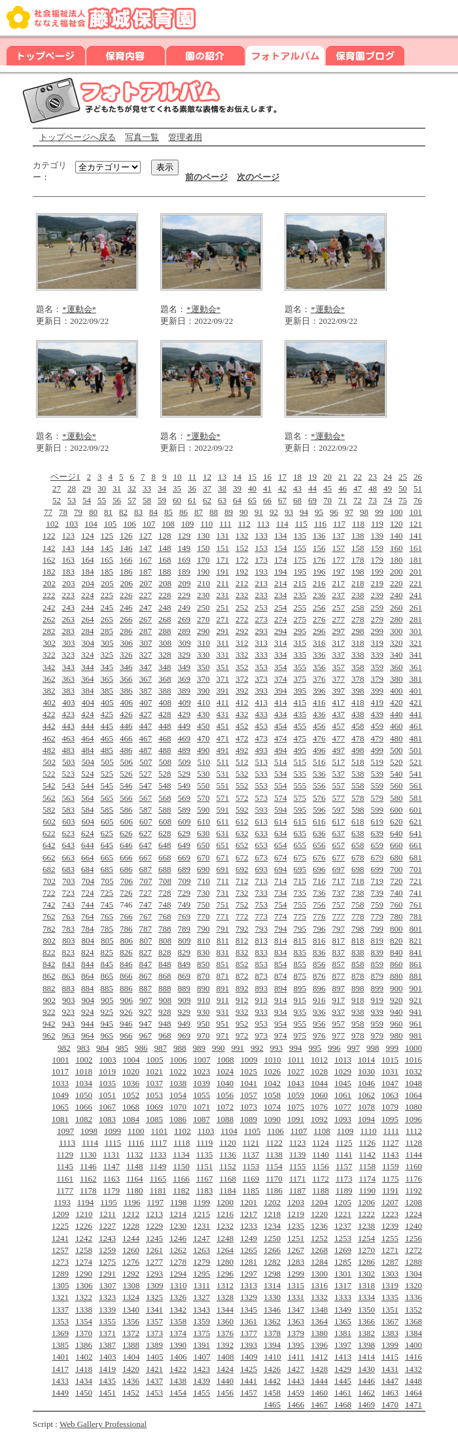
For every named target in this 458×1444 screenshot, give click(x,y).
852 (242, 964)
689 (184, 869)
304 (87, 643)
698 (357, 869)
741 (416, 893)
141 (416, 535)
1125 (344, 1143)
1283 (295, 1262)
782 (49, 929)
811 (223, 940)
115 (301, 524)
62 (207, 500)
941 (416, 1012)
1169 (251, 1179)
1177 (65, 1190)
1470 (389, 1404)
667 (145, 857)
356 (319, 667)
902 (49, 1000)
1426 (272, 1369)
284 (87, 631)
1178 (88, 1190)
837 (338, 952)
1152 (227, 1166)
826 (126, 952)
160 (396, 548)
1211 (107, 1214)
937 (338, 1012)
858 (357, 964)
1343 (201, 1309)
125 (107, 535)
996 (334, 1048)
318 (357, 643)
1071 (201, 1107)
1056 (225, 1095)
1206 (366, 1202)
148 (164, 548)
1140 (320, 1154)
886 (126, 988)
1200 (225, 1202)
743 (68, 904)
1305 (60, 1285)
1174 (367, 1179)
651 (223, 845)
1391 (201, 1345)
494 (280, 750)
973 (261, 1035)
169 (184, 560)
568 (164, 798)
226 (126, 595)
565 (107, 798)
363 (68, 679)
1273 (60, 1262)
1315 (295, 1285)
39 (237, 488)
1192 (413, 1190)
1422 (177, 1369)
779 (377, 916)
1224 (413, 1214)
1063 (389, 1095)
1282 (272, 1262)
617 (338, 821)
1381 (342, 1333)
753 (261, 904)
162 (49, 560)
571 (223, 798)
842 (49, 964)
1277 (154, 1262)
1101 (159, 1131)
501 (416, 750)
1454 (177, 1393)
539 (377, 774)
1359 (201, 1321)
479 (377, 738)
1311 (201, 1285)
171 (223, 560)
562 (49, 798)
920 (396, 1000)
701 (416, 869)
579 (377, 798)
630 (203, 833)
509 (184, 762)
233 (261, 595)
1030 (366, 1071)
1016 (413, 1060)
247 (145, 607)
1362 (272, 1321)
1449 (60, 1393)
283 (68, 631)
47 (357, 488)
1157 (344, 1166)
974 (280, 1035)
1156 (320, 1166)
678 (357, 857)
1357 (154, 1321)
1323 (107, 1297)
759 (377, 904)
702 (49, 881)
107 (149, 524)
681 (416, 857)
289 (184, 631)
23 (372, 477)
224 (87, 595)
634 (280, 833)
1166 (181, 1179)
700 (396, 869)
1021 (154, 1071)
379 (377, 679)
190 (203, 571)
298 (357, 631)
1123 (297, 1143)
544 (87, 785)
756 (319, 904)
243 (68, 607)
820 (396, 940)
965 (107, 1035)
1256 (413, 1238)
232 (242, 595)
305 (107, 643)
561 (416, 785)
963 (68, 1035)
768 (164, 916)
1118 (181, 1143)
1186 (274, 1190)
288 (164, 631)
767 (145, 916)
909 (184, 1000)
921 (416, 1000)
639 (377, 833)
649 (184, 845)
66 (267, 500)
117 (339, 524)
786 (126, 929)
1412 (319, 1357)
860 (396, 964)
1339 (107, 1309)
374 (280, 679)
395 (300, 691)
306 (126, 643)
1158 (367, 1166)
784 (87, 929)
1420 (130, 1369)
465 (107, 738)
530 (203, 774)
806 (126, 940)
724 (87, 893)
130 (203, 535)
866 (126, 976)
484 (87, 750)
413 (261, 702)
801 (416, 929)
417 (338, 702)
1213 (154, 1214)
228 (164, 595)
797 (338, 929)
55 (101, 500)
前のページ (206, 177)
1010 (272, 1060)
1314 (272, 1285)
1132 (134, 1154)
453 (261, 726)
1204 (319, 1202)
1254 (366, 1238)
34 (162, 488)
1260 (130, 1250)
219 (377, 583)
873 (261, 976)
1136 (227, 1154)
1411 (295, 1357)
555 (300, 785)
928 (164, 1012)
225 (107, 595)
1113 (67, 1143)
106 (129, 524)
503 (68, 762)
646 (126, 845)
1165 (158, 1179)
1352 (413, 1309)
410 (203, 702)
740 (396, 893)
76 (418, 500)
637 (338, 833)
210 (203, 583)
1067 (107, 1107)
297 (338, 631)
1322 (83, 1297)
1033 (60, 1083)
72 (357, 500)
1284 (319, 1262)
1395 (295, 1345)
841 (416, 952)
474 (280, 738)
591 (223, 810)
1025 (248, 1071)
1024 (225, 1071)
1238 (366, 1226)
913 (261, 1000)
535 (300, 774)
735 (300, 893)
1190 (367, 1190)
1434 (83, 1381)
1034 (83, 1083)
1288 (413, 1262)
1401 (60, 1357)
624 (87, 833)
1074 (272, 1107)
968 (164, 1035)
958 (357, 1024)
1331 (295, 1297)
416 (319, 702)
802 (49, 940)
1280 (225, 1262)
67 (282, 500)
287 (145, 631)
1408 (225, 1357)
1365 (342, 1321)
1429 (342, 1369)
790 (203, 929)
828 (164, 952)
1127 (390, 1143)
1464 (413, 1393)
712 (242, 881)
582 (49, 810)
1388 (130, 1345)
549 (184, 785)
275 (300, 619)
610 (203, 821)
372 (242, 679)
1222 (366, 1214)
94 (304, 512)
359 (377, 667)
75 (402, 500)
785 (107, 929)
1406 (177, 1357)
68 (297, 500)
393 (261, 691)
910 (203, 1000)
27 (56, 488)
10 (177, 477)
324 (87, 655)
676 (319, 857)
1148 (134, 1166)
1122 (274, 1143)
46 (342, 488)
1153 (251, 1166)
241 (416, 595)
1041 (248, 1083)
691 (223, 869)
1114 (90, 1143)
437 (338, 714)
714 (280, 881)
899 (377, 988)
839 (377, 952)
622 (49, 833)
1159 (390, 1166)
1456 (225, 1393)
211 (223, 583)
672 (242, 857)
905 (107, 1000)
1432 (413, 1369)
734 (280, 893)
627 (145, 833)
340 (396, 655)
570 (203, 798)
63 (222, 500)
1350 (366, 1309)
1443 (295, 1381)
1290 (83, 1273)
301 (416, 631)
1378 (272, 1333)
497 (338, 750)
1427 (295, 1369)
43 (297, 488)
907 (145, 1000)
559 (377, 785)
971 (223, 1035)
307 (145, 643)
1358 (177, 1321)
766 (126, 916)
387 (145, 691)
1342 (177, 1309)
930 (203, 1012)
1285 (342, 1262)
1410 (272, 1357)
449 (184, 726)
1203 (295, 1202)
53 (71, 500)
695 (300, 869)
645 (107, 845)
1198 (178, 1202)
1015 (389, 1060)
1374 (177, 1333)
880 (396, 976)
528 (164, 774)
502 (49, 762)
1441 (248, 1381)
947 (145, 1024)
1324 (130, 1297)
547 (145, 785)
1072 (225, 1107)
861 (416, 964)
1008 (225, 1060)
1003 (107, 1060)
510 (203, 762)
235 (300, 595)
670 (203, 857)
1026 (272, 1071)
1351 (389, 1309)
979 (377, 1035)
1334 (366, 1297)
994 (295, 1048)
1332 (319, 1297)
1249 (248, 1238)
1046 (366, 1083)
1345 (248, 1309)
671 (223, 857)
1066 (83, 1107)
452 (242, 726)
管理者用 (185, 137)
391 (223, 691)
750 (203, 904)
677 (338, 857)
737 (338, 893)
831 (223, 952)
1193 (62, 1202)
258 (357, 607)
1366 (366, 1321)
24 (387, 477)
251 (223, 607)
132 (242, 535)
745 (107, 904)
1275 (107, 1262)
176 (319, 560)
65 (252, 500)
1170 (274, 1179)
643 (68, 845)
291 (223, 631)
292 (242, 631)
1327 (201, 1297)
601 (416, 810)
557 (338, 785)
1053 (154, 1095)
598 (357, 810)
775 (300, 916)
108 (168, 524)
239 (377, 595)
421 (416, 702)
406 (126, 702)
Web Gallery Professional (103, 1424)
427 (145, 714)
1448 (413, 1381)
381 (416, 679)
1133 (158, 1154)
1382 (366, 1333)
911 (223, 1000)
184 (87, 571)
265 (107, 619)
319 (377, 643)
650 (203, 845)
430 (203, 714)
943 (68, 1024)
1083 (107, 1119)
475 (300, 738)
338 (357, 655)
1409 (248, 1357)
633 (261, 833)
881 (416, 976)
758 (357, 904)
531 (223, 774)
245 (107, 607)
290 (203, 631)
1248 (225, 1238)
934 (280, 1012)
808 (164, 940)
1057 (248, 1095)
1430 (366, 1369)
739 (377, 893)
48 (372, 488)
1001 (60, 1060)
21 (342, 477)
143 (68, 548)
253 (261, 607)
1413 (342, 1357)
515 (300, 762)
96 (334, 512)
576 (319, 798)
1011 (295, 1060)
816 (319, 940)
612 (242, 821)
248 (164, 607)
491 (223, 750)
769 (184, 916)
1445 (342, 1381)
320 (396, 643)
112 (244, 524)
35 (177, 488)
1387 (107, 1345)
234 (280, 595)
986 (141, 1048)
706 (126, 881)
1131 (111, 1154)
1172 (320, 1179)
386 (126, 691)
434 (280, 714)
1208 (413, 1202)
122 (49, 535)
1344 (225, 1309)
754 (280, 904)
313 (261, 643)
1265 (248, 1250)
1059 (295, 1095)
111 (225, 524)
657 (338, 845)
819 (377, 940)
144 (87, 548)
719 (377, 881)
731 (223, 893)
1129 (65, 1154)
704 (87, 881)
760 (396, 904)
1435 (107, 1381)
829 (184, 952)
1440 (225, 1381)
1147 (111, 1166)
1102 (182, 1131)
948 (164, 1024)
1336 (413, 1297)
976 (319, 1035)
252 (242, 607)
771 (223, 916)
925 (107, 1012)
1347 (295, 1309)
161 (416, 548)
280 (396, 619)
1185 (251, 1190)
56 (117, 500)
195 (300, 571)
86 (183, 512)
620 (396, 821)
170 (203, 560)
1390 (177, 1345)
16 (267, 477)
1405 (154, 1357)
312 (242, 643)
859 (377, 964)
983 (83, 1048)
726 (126, 893)
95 (319, 512)
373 (261, 679)
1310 (177, 1285)
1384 (413, 1333)
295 (300, 631)
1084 (130, 1119)
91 (259, 512)
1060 (319, 1095)
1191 (390, 1190)
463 (68, 738)
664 (87, 857)
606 (126, 821)
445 (107, 726)
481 (416, 738)
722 (49, 893)
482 (49, 750)
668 (164, 857)
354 (280, 667)
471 (223, 738)
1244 (130, 1238)
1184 (227, 1190)
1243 (107, 1238)
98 (364, 512)
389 (184, 691)
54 (86, 500)
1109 (345, 1131)
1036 (130, 1083)
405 (107, 702)
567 (145, 798)
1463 (389, 1393)
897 (338, 988)
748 (164, 904)
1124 (320, 1143)
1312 (225, 1285)
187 (145, 571)
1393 (248, 1345)
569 (184, 798)
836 (319, 952)
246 (126, 607)
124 (87, 535)
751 (223, 904)
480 (396, 738)
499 (377, 750)
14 (237, 477)
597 (338, 810)
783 (68, 929)
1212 (130, 1214)
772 (242, 916)
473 (261, 738)
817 (338, 940)
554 (280, 785)
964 (87, 1035)
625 (107, 833)
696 (319, 869)
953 (261, 1024)
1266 (272, 1250)
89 (228, 512)
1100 (136, 1131)
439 (377, 714)
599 (377, 810)
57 (132, 500)
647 (145, 845)
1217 (248, 1214)
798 (357, 929)
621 (416, 821)
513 (261, 762)
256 (319, 607)
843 (68, 964)
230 (203, 595)
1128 (413, 1143)
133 (261, 535)
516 (319, 762)
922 (49, 1012)
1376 (225, 1333)
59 (162, 500)
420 (396, 702)
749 (184, 904)
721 (416, 881)
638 (357, 833)
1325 (154, 1297)
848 (164, 964)
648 (164, 845)
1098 (88, 1131)
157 (338, 548)
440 (396, 714)
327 (145, 655)
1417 (60, 1369)
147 (145, 548)
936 (319, 1012)
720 (396, 881)
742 (49, 904)
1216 (225, 1214)
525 (107, 774)
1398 (366, 1345)
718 (357, 881)
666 (126, 857)
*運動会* (79, 309)
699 (377, 869)
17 (282, 477)
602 (49, 821)
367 (145, 679)
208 (164, 583)
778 (357, 916)
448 (164, 726)
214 (280, 583)
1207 (389, 1202)
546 (126, 785)
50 (402, 488)
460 (396, 726)
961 (416, 1024)
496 (319, 750)
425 (107, 714)
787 (145, 929)
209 (184, 583)
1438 (177, 1381)
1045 (342, 1083)
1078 (366, 1107)
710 (203, 881)
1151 (204, 1166)
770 (203, 916)
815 (300, 940)
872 (242, 976)
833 (261, 952)
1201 (248, 1202)
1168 (227, 1179)
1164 (134, 1179)
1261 (154, 1250)
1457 (248, 1393)
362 (49, 679)
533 (261, 774)
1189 (344, 1190)
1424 (225, 1369)
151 (223, 548)
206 (126, 583)
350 (203, 667)
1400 (413, 1345)
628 (164, 833)
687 (145, 869)
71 (342, 500)
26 (418, 477)
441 (416, 714)
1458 (272, 1393)
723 (68, 893)
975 (300, 1035)
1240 (413, 1226)
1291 (107, 1273)
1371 (107, 1333)
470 (203, 738)
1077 (342, 1107)
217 (338, 583)
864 (87, 976)
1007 (201, 1060)
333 (261, 655)
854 (280, 964)
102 (52, 524)
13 (222, 477)
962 (49, 1035)
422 (49, 714)
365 (107, 679)
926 (126, 1012)
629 (184, 833)
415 (300, 702)
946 (126, 1024)
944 (87, 1024)
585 (107, 810)
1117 (158, 1143)
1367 (389, 1321)
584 (87, 810)
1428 (319, 1369)
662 (49, 857)
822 (49, 952)
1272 (413, 1250)
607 (145, 821)
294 (280, 631)
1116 (136, 1143)
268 (164, 619)
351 (223, 667)
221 (416, 583)
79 (78, 512)
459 (377, 726)
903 (68, 1000)
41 (267, 488)
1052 (130, 1095)
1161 (65, 1179)
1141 (344, 1154)
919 (377, 1000)
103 (72, 524)
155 (300, 548)
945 (107, 1024)
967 (145, 1035)
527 (145, 774)
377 (338, 679)
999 (392, 1048)
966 (126, 1035)
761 (416, 904)
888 (164, 988)
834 (280, 952)
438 (357, 714)
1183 (204, 1190)
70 (327, 500)
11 (192, 477)
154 (280, 548)
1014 (366, 1060)
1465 (272, 1404)
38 (222, 488)
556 (319, 785)
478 (357, 738)
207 (145, 583)
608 (164, 821)
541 (416, 774)
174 (280, 560)
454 (280, 726)
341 (416, 655)
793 (261, 929)
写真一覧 (142, 137)
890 (203, 988)
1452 (130, 1393)
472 (242, 738)
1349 (342, 1309)
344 (87, 667)
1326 (177, 1297)
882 (49, 988)
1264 (225, 1250)
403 (68, 702)
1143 (390, 1154)
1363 (295, 1321)
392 (242, 691)
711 (223, 881)
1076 (319, 1107)
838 (357, 952)
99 (379, 512)
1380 (319, 1333)
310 (203, 643)
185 (107, 571)
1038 (177, 1083)
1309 (154, 1285)
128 (164, 535)
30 (101, 488)
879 (377, 976)
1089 (248, 1119)
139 (377, 535)
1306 (83, 1285)
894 (280, 988)
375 (300, 679)
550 (203, 785)
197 (338, 571)
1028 (319, 1071)
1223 (389, 1214)
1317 (342, 1285)
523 (68, 774)
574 (280, 798)
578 (357, 798)
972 (242, 1035)
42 (282, 488)
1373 (154, 1333)
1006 (177, 1060)
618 (357, 821)
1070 (177, 1107)
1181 (158, 1190)
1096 (413, 1119)
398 (357, 691)
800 (396, 929)
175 (300, 560)
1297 (248, 1273)
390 (203, 691)
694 (280, 869)
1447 (389, 1381)
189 (184, 571)
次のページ (258, 177)
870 (203, 976)
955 (300, 1024)
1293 (154, 1273)
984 (102, 1048)
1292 (130, 1273)
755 (300, 904)
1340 (130, 1309)
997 (354, 1048)
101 (416, 512)
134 (280, 535)
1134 (181, 1154)
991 (238, 1048)
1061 (342, 1095)
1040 (225, 1083)
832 (242, 952)
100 (396, 512)
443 (68, 726)
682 (49, 869)
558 (357, 785)
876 (319, 976)
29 (86, 488)
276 (319, 619)
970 (203, 1035)
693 (261, 869)
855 (300, 964)
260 (396, 607)
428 (164, 714)
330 (203, 655)
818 (357, 940)
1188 (320, 1190)
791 (223, 929)
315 (300, 643)
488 (164, 750)
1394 (272, 1345)
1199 (201, 1202)
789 (184, 929)
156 (319, 548)
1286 (366, 1262)
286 (126, 631)
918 (357, 1000)
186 (126, 571)
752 (242, 904)
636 (319, 833)
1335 (389, 1297)
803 (68, 940)
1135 (204, 1154)
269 (184, 619)
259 (377, 607)
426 (126, 714)
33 (147, 488)
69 (312, 500)
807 (145, 940)
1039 (201, 1083)
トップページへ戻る (77, 137)
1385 (60, 1345)
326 (126, 655)
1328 (225, 1297)
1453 (154, 1393)
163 (68, 560)
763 (68, 916)
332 (242, 655)
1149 (158, 1166)
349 (184, 667)
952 (242, 1024)
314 (280, 643)
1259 (107, 1250)
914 (280, 1000)
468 (164, 738)
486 (126, 750)
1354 (83, 1321)
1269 (342, 1250)
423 (68, 714)
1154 (274, 1166)
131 (223, 535)
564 (87, 798)
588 (164, 810)
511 (223, 762)
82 (123, 512)
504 (87, 762)
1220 (319, 1214)
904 (87, 1000)
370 (203, 679)
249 (184, 607)
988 (179, 1048)
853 (261, 964)
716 (319, 881)
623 (68, 833)
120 (396, 524)
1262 (177, 1250)
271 (223, 619)
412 (242, 702)
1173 (344, 1179)
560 (396, 785)
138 (357, 535)
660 (396, 845)
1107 (299, 1131)
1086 (177, 1119)
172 (242, 560)
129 (184, 535)
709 (184, 881)
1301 (342, 1273)
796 (319, 929)
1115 (113, 1143)
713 (261, 881)
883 (68, 988)
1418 (83, 1369)
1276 (130, 1262)
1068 (130, 1107)
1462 (366, 1393)
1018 (83, 1071)
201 (416, 571)
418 (357, 702)
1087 (201, 1119)
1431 (389, 1369)
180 (396, 560)
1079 (389, 1107)
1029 (342, 1071)
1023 (201, 1071)
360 (396, 667)
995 (315, 1048)
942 (49, 1024)
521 (416, 762)
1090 (272, 1119)
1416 (413, 1357)
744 (87, 904)
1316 (319, 1285)
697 (338, 869)
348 (164, 667)
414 (280, 702)
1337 (60, 1309)
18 (297, 477)
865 (107, 976)
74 (387, 500)
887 (145, 988)
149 (184, 548)
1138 (274, 1154)
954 (280, 1024)
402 (49, 702)
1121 (251, 1143)
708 (164, 881)
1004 (130, 1060)
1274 (83, 1262)
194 (280, 571)
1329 (248, 1297)
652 (242, 845)
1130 (88, 1154)
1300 (319, 1273)
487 (145, 750)
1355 (107, 1321)
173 (261, 560)
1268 (319, 1250)
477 (338, 738)
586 (126, 810)
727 (145, 893)
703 (68, 881)
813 (261, 940)
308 (164, 643)
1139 (297, 1154)
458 (357, 726)
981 (416, 1035)
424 (87, 714)
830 (203, 952)
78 (63, 512)
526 (126, 774)
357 (338, 667)
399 (377, 691)
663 (68, 857)
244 (87, 607)
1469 (366, 1404)
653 (261, 845)
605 (107, 821)
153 (261, 548)
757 (338, 904)
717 (338, 881)
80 (93, 512)
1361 (248, 1321)
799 (377, 929)
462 (49, 738)
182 (49, 571)
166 (126, 560)
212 (242, 583)
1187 (297, 1190)
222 (49, 595)
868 (164, 976)
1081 (60, 1119)
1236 (319, 1226)
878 (357, 976)
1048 (413, 1083)
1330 (272, 1297)
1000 (413, 1048)
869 (184, 976)
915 (300, 1000)
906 (126, 1000)
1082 (83, 1119)
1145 (65, 1166)
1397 (342, 1345)
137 (338, 535)
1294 (177, 1273)
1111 (391, 1131)
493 (261, 750)
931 (223, 1012)
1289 (60, 1273)
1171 (297, 1179)
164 (87, 560)
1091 (295, 1119)
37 (207, 488)
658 (357, 845)
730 (203, 893)
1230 (177, 1226)
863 (68, 976)
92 (274, 512)
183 (68, 571)
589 (184, 810)
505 (107, 762)
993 (276, 1048)
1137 (251, 1154)
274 (280, 619)
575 (300, 798)
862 (49, 976)
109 (187, 524)
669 (184, 857)
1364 (319, 1321)
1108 (321, 1131)
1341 (154, 1309)
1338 (83, 1309)
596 (319, 810)
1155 (297, 1166)
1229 (154, 1226)
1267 (295, 1250)
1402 (83, 1357)
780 (396, 916)
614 (280, 821)
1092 (319, 1119)
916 (319, 1000)
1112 (414, 1131)
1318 (366, 1285)
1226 (83, 1226)
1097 (65, 1131)
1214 (177, 1214)
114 (282, 524)
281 (416, 619)
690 (203, 869)
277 (338, 619)
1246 (177, 1238)
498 (357, 750)
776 (319, 916)
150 (203, 548)
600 (396, 810)
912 (242, 1000)
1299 (295, 1273)
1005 (154, 1060)
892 (242, 988)
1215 (201, 1214)
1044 (319, 1083)
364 (87, 679)
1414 (366, 1357)
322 (49, 655)
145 (107, 548)
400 (396, 691)
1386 (83, 1345)
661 (416, 845)
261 (416, 607)
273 (261, 619)
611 (223, 821)
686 (126, 869)
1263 (201, 1250)
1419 (107, 1369)
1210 (83, 1214)
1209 (60, 1214)
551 (223, 785)
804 (87, 940)
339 (377, 655)
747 (145, 904)
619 (377, 821)
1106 (275, 1131)
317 (338, 643)
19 (312, 477)
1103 (206, 1131)
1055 (201, 1095)
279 (377, 619)
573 (261, 798)
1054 (177, 1095)
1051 (107, 1095)
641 (416, 833)
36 (192, 488)
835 (300, 952)
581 (416, 798)
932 (242, 1012)
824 (87, 952)
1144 (413, 1154)
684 (87, 869)
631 (223, 833)
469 (184, 738)
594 (280, 810)
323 (68, 655)
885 (107, 988)
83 (138, 512)
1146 (88, 1166)
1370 (83, 1333)
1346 (272, 1309)
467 (145, 738)
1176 (413, 1179)
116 (320, 524)
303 (68, 643)
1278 (177, 1262)
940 (396, 1012)
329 (184, 655)
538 (357, 774)
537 (338, 774)
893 (261, 988)
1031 (389, 1071)
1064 (413, 1095)
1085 (154, 1119)
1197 (155, 1202)
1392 (225, 1345)
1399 (389, 1345)
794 (280, 929)
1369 (60, 1333)
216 (319, 583)
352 (242, 667)
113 (263, 524)
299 (377, 631)
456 (319, 726)
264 (87, 619)
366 (126, 679)
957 (338, 1024)
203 (68, 583)
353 (261, 667)
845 (107, 964)
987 (160, 1048)
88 (213, 512)
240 (396, 595)
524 (87, 774)
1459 (295, 1393)
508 (164, 762)
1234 (272, 1226)
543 (68, 785)
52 (56, 500)
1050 (83, 1095)
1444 (319, 1381)
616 (319, 821)
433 (261, 714)
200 (396, 571)
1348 (319, 1309)
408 (164, 702)
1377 (248, 1333)
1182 (181, 1190)
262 (49, 619)
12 (207, 477)
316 (319, 643)
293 (261, 631)
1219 (295, 1214)
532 (242, 774)
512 (242, 762)
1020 (130, 1071)
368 (164, 679)
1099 (112, 1131)
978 (357, 1035)
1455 (201, 1393)
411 (223, 702)
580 (396, 798)
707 (145, 881)
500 (396, 750)
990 (218, 1048)
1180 (134, 1190)
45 (327, 488)
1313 (248, 1285)
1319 (389, 1285)
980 (396, 1035)
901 (416, 988)
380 (396, 679)
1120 (227, 1143)
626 (126, 833)
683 (68, 869)
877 (338, 976)
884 (87, 988)
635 (300, 833)
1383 (389, 1333)
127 (145, 535)
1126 (367, 1143)
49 (387, 488)
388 (164, 691)
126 (126, 535)
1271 (389, 1250)
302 (49, 643)
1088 (225, 1119)
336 (319, 655)
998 (372, 1048)
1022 (177, 1071)
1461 (342, 1393)
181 (416, 560)
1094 (366, 1119)
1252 (319, 1238)
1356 (130, 1321)
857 (338, 964)
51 (418, 488)
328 (164, 655)
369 (184, 679)
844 (87, 964)
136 (319, 535)
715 (300, 881)
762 (49, 916)
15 (252, 477)
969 (184, 1035)
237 (338, 595)
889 (184, 988)
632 (242, 833)
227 (145, 595)
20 (327, 477)
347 (145, 667)
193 (261, 571)
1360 (225, 1321)
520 (396, 762)
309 (184, 643)
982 (64, 1048)
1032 (413, 1071)
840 (396, 952)
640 (396, 833)
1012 (319, 1060)
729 (184, 893)
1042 (272, 1083)
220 (396, 583)
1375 (201, 1333)
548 (164, 785)
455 (300, 726)
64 (237, 500)
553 (261, 785)
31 (117, 488)
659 (377, 845)
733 (261, 893)
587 (145, 810)
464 (87, 738)
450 (203, 726)
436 (319, 714)
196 (319, 571)
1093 (342, 1119)
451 (223, 726)
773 (261, 916)
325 (107, 655)
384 (87, 691)
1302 (366, 1273)
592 (242, 810)
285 (107, 631)
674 (280, 857)
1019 (107, 1071)
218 (357, 583)
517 (338, 762)
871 (223, 976)
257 (338, 607)
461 (416, 726)
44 (312, 488)
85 (168, 512)
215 (300, 583)
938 (357, 1012)
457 (338, 726)
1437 (154, 1381)
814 (280, 940)
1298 (272, 1273)
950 (203, 1024)
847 (145, 964)
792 (242, 929)
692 (242, 869)
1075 (295, 1107)
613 (261, 821)
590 (203, 810)
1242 (83, 1238)
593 (261, 810)
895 (300, 988)
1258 (83, 1250)
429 (184, 714)
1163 (111, 1179)
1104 (229, 1131)
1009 (248, 1060)
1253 (342, 1238)
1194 (85, 1202)
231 (223, 595)
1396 (319, 1345)
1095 (389, 1119)
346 (126, 667)
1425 (248, 1369)
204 (87, 583)
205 (107, 583)
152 (242, 548)
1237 (342, 1226)
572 (242, 798)
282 (49, 631)
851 (223, 964)
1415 (389, 1357)
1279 (201, 1262)
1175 (390, 1179)
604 (87, 821)
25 (402, 477)
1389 (154, 1345)
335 (300, 655)
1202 (272, 1202)
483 (68, 750)
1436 (130, 1381)
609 (184, 821)
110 (206, 524)
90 (243, 512)
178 (357, 560)
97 (349, 512)
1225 (60, 1226)
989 (199, 1048)
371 (223, 679)
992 (257, 1048)
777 (338, 916)
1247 (201, 1238)
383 (68, 691)
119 (377, 524)
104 (90, 524)
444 (87, 726)
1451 (107, 1393)
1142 (367, 1154)
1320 (413, 1285)
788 (164, 929)
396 (319, 691)
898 (357, 988)
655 (300, 845)
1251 (295, 1238)
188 (164, 571)
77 (48, 512)
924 (87, 1012)
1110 (368, 1131)
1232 (225, 1226)
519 (377, 762)
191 (223, 571)
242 (49, 607)
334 (280, 655)
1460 (319, 1393)
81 (108, 512)
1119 (204, 1143)
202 (49, 583)
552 (242, 785)
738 (357, 893)
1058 (272, 1095)
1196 (132, 1202)
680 (396, 857)
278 (357, 619)
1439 (201, 1381)
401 (416, 691)
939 (377, 1012)
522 (49, 774)
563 (68, 798)
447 (145, 726)
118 (358, 524)
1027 (295, 1071)
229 (184, 595)
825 (107, 952)
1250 (272, 1238)
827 (145, 952)
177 (338, 560)
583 (68, 810)
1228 (130, 1226)
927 (145, 1012)
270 (203, 619)
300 (396, 631)
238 (357, 595)
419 (377, 702)
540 (396, 774)
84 (153, 512)
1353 (60, 1321)
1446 (366, 1381)
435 (300, 714)
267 (145, 619)
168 (164, 560)
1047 (389, 1083)
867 (145, 976)
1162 (88, 1179)
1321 (60, 1297)
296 (319, 631)
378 (357, 679)
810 (203, 940)
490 (203, 750)
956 (319, 1024)
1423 (201, 1369)
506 (126, 762)
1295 (201, 1273)
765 (107, 916)
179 (377, 560)
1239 (389, 1226)
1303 (389, 1273)
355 (300, 667)
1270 (366, 1250)
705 (107, 881)
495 (300, 750)
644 (87, 845)
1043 (295, 1083)
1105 (252, 1131)
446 (126, 726)
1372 (130, 1333)
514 (280, 762)
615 (300, 821)
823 (68, 952)
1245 (154, 1238)
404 (87, 702)
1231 (201, 1226)
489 (184, 750)
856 (319, 964)
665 (107, 857)
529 (184, 774)
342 (49, 667)
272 (242, 619)
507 (145, 762)
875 (300, 976)
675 (300, 857)
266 (126, 619)
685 (107, 869)
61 (192, 500)
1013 (342, 1060)
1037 (154, 1083)
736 (319, 893)
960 (396, 1024)
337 (338, 655)
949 (184, 1024)
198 (357, 571)
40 (252, 488)
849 (184, 964)
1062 (366, 1095)
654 (280, 845)
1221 (342, 1214)
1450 (83, 1393)
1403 (107, 1357)
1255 (389, 1238)
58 (147, 500)
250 (203, 607)
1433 (60, 1381)
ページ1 (65, 477)
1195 (108, 1202)
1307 (107, 1285)
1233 (248, 1226)
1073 (248, 1107)
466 (126, 738)
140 (396, 535)
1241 (60, 1238)
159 (377, 548)
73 (372, 500)
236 (319, 595)
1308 (130, 1285)
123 (68, 535)
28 (71, 488)
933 (261, 1012)
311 (223, 643)
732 (242, 893)
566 (126, 798)
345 (107, 667)
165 (107, 560)
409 (184, 702)
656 (319, 845)
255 (300, 607)
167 (145, 560)
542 (49, 785)
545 (107, 785)
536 (319, 774)
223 (68, 595)
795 (300, 929)
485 (107, 750)
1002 (83, 1060)
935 (300, 1012)
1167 (204, 1179)
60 (177, 500)
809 (184, 940)
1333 (342, 1297)
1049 (60, 1095)
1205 (342, 1202)
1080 (413, 1107)
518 (357, 762)
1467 (319, 1404)
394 (280, 691)
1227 (107, 1226)
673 (261, 857)
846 (126, 964)
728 (164, 893)
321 (416, 643)
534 (280, 774)
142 (49, 548)
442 (49, 726)
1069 (154, 1107)
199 (377, 571)
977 (338, 1035)
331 (223, 655)
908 (164, 1000)
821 (416, 940)
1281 (248, 1262)
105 (110, 524)
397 (338, 691)
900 (396, 988)
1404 (130, 1357)
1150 (181, 1166)
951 (223, 1024)
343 (68, 667)
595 (300, 810)
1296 (225, 1273)
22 (357, 477)
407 (145, 702)
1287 (389, 1262)
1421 (154, 1369)
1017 (60, 1071)
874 (280, 976)
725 (107, 893)
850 (203, 964)
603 (68, 821)
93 (289, 512)
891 (223, 988)
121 (416, 524)
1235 (295, 1226)
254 (280, 607)
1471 (413, 1404)
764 (87, 916)
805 (107, 940)
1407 (201, 1357)
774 (280, 916)
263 (68, 619)
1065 (60, 1107)
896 (319, 988)
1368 (413, 1321)
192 (242, 571)
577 (338, 798)
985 (122, 1048)
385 (107, 691)
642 (49, 845)
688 (164, 869)
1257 (60, 1250)
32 (132, 488)
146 (126, 548)
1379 (295, 1333)
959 (377, 1024)
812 (242, 940)
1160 (413, 1166)
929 (184, 1012)
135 (300, 535)
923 (68, 1012)
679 (377, 857)
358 (357, 667)
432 (242, 714)
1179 (111, 1190)
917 (338, 1000)
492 (242, 750)
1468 (342, 1404)
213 (261, 583)
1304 (413, 1273)
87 (198, 512)
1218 (272, 1214)
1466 (295, 1404)
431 (223, 714)
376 (319, 679)
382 (49, 691)
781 (416, 916)
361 (416, 667)
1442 (272, 1381)
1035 (107, 1083)
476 (319, 738)
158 (357, 548)
